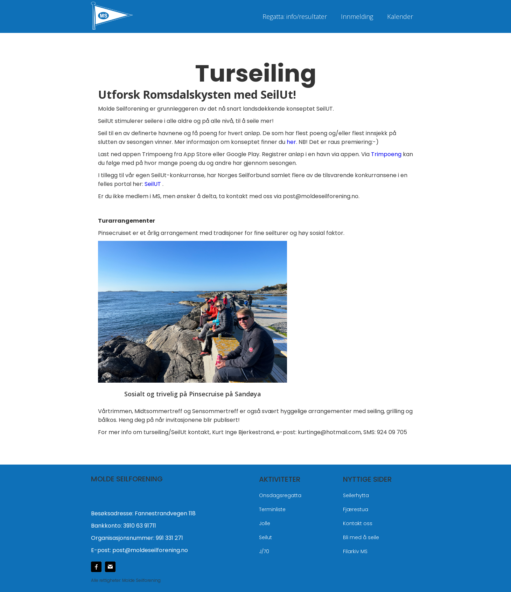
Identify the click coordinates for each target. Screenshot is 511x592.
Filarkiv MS (355, 551)
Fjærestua (355, 509)
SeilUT (153, 184)
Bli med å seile (361, 537)
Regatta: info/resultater (294, 16)
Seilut (265, 537)
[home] (126, 15)
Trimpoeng (387, 154)
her (291, 142)
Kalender (400, 16)
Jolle (264, 523)
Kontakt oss (357, 523)
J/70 (264, 551)
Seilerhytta (356, 495)
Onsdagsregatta (280, 495)
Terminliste (272, 509)
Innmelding (357, 16)
